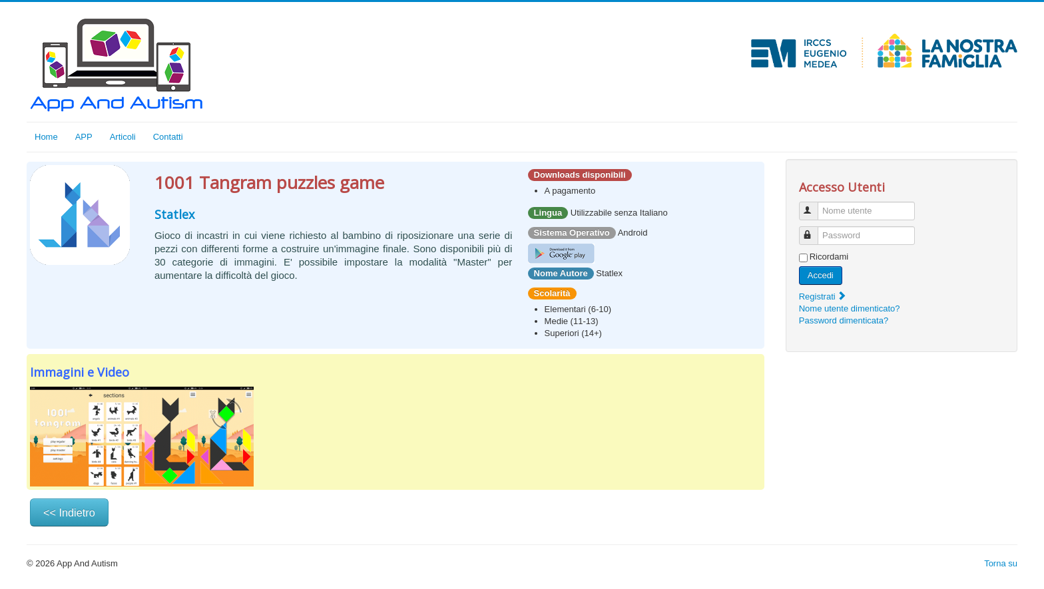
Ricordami (829, 257)
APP (84, 137)
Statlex (174, 214)
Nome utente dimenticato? (849, 308)
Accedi (821, 275)
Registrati (823, 296)
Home (46, 137)
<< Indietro (69, 512)
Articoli (123, 137)
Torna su (1000, 563)
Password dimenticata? (843, 320)
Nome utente (814, 205)
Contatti (168, 137)
